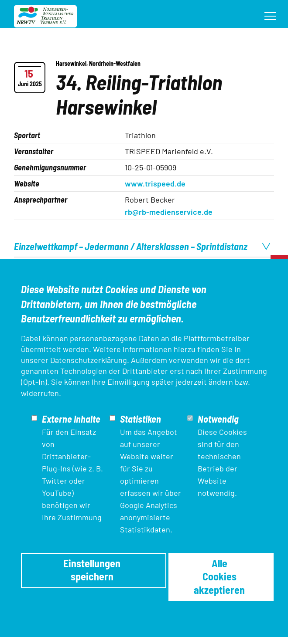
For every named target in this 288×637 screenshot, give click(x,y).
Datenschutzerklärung (88, 360)
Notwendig (218, 418)
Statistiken (140, 418)
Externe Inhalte (71, 418)
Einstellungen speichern (91, 570)
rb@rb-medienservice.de (169, 212)
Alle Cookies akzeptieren (219, 576)
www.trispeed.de (155, 183)
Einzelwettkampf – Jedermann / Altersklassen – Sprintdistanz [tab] (142, 246)
